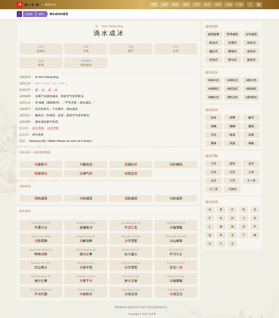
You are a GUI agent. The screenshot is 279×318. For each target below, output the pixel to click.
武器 (232, 143)
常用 (41, 62)
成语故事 (213, 34)
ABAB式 (251, 88)
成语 (186, 4)
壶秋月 (86, 291)
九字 (213, 180)
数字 (251, 117)
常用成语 (232, 34)
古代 (176, 48)
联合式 (213, 42)
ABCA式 (232, 97)
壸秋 (41, 164)
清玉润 (131, 291)
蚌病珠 (41, 252)
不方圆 (41, 291)
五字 (251, 163)
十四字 (232, 189)
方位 (213, 134)
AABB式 (213, 88)
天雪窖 (131, 265)
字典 (154, 4)
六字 (213, 172)
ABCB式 (232, 88)
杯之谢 (131, 278)
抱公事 (41, 278)
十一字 (251, 180)
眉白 (131, 164)
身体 (213, 143)
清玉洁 (176, 291)
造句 (197, 4)
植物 (232, 126)
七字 (232, 172)
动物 (213, 126)
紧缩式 (232, 51)
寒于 (86, 278)
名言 (207, 4)
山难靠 (176, 238)
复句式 (232, 59)
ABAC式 (213, 80)
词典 (165, 4)
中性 (86, 48)
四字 (131, 48)
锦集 (251, 143)
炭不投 (86, 265)
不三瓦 (131, 225)
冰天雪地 (38, 128)
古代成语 (251, 34)
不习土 (176, 252)
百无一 (176, 265)
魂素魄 (176, 278)
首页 (29, 14)
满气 (86, 173)
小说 (239, 4)
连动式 (41, 48)
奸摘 (176, 164)
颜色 (251, 126)
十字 (232, 180)
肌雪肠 (41, 238)
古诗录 (152, 313)
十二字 (213, 189)
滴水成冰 (86, 62)
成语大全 (50, 4)
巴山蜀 (41, 265)
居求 (41, 173)
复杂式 (251, 59)
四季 (232, 117)
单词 (175, 4)
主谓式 (232, 42)
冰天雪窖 (53, 128)
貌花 (86, 164)
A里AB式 (251, 97)
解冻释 (86, 238)
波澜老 (86, 225)
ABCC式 (251, 80)
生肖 (213, 117)
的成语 (41, 198)
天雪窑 (131, 238)
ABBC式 (213, 97)
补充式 (213, 59)
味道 (232, 134)
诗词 (218, 4)
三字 (213, 163)
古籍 (229, 4)
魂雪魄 (176, 225)
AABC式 (232, 80)
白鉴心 (131, 252)
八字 (251, 172)
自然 (251, 134)
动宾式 (251, 42)
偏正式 (213, 51)
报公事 (86, 252)
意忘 (131, 173)
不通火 (41, 225)
